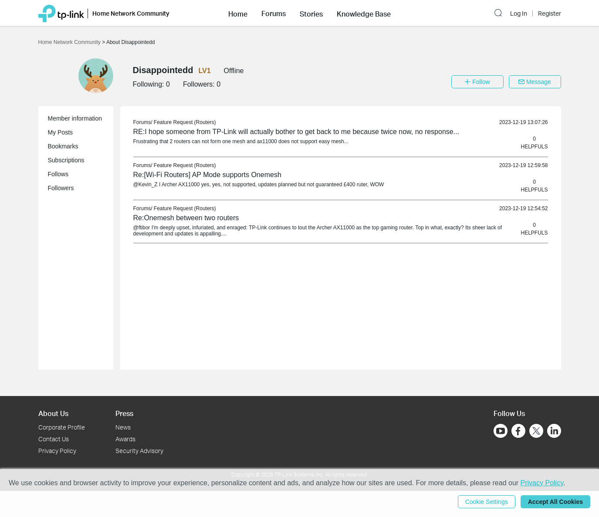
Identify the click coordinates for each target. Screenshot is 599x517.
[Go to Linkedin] (554, 431)
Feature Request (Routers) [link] (185, 122)
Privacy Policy (57, 450)
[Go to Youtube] (501, 431)
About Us (53, 413)
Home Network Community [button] (130, 13)
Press (124, 413)
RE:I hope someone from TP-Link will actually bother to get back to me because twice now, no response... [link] (296, 131)
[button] (237, 13)
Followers (61, 188)
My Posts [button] (60, 132)
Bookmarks (63, 146)
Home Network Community (70, 42)
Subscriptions (66, 160)
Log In (518, 13)
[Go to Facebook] (518, 431)
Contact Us (53, 439)
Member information (75, 118)
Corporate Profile (61, 427)
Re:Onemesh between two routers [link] (186, 218)
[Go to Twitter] (536, 432)
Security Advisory (139, 450)
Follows (58, 174)
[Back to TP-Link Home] (61, 13)
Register (549, 13)
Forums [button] (273, 13)
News (123, 427)
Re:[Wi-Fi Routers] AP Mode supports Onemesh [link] (207, 174)
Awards (125, 439)
